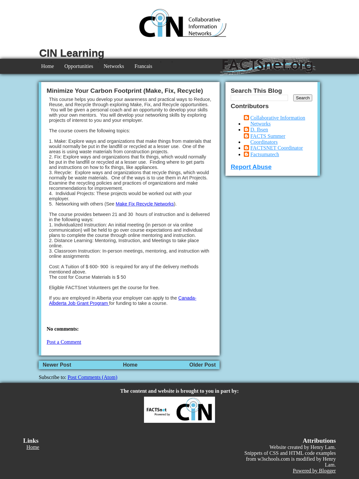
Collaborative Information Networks (277, 120)
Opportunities (78, 66)
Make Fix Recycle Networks (145, 203)
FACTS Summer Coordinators (267, 139)
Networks (114, 66)
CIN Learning (71, 53)
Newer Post (57, 365)
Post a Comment (63, 342)
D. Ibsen (259, 129)
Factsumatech (264, 154)
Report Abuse (251, 166)
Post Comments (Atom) (92, 377)
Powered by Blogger (314, 470)
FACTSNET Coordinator (276, 148)
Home (47, 66)
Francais (143, 66)
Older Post (202, 365)
